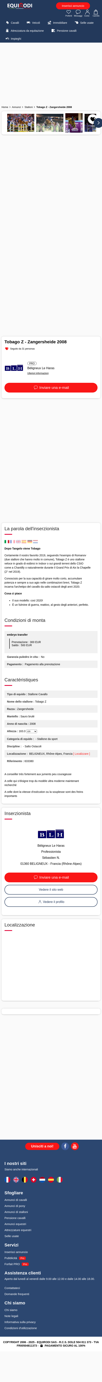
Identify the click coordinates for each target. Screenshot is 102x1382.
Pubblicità (10, 1258)
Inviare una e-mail (51, 388)
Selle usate (83, 22)
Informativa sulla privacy (20, 1322)
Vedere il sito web (51, 889)
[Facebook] (65, 1147)
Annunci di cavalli (15, 1199)
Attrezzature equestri (17, 1230)
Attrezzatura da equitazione (24, 30)
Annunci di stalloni (16, 1212)
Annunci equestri (15, 1224)
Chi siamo (10, 1310)
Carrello (95, 13)
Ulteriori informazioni (37, 373)
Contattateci (12, 1288)
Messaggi (78, 13)
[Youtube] (75, 1147)
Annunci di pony (14, 1206)
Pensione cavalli (63, 30)
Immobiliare (57, 22)
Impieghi (12, 38)
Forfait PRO (12, 1264)
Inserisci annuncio (73, 5)
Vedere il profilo (51, 902)
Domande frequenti (16, 1294)
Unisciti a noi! (42, 1146)
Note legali (11, 1316)
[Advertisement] (51, 73)
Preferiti (68, 13)
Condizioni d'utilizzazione (20, 1328)
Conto (87, 13)
